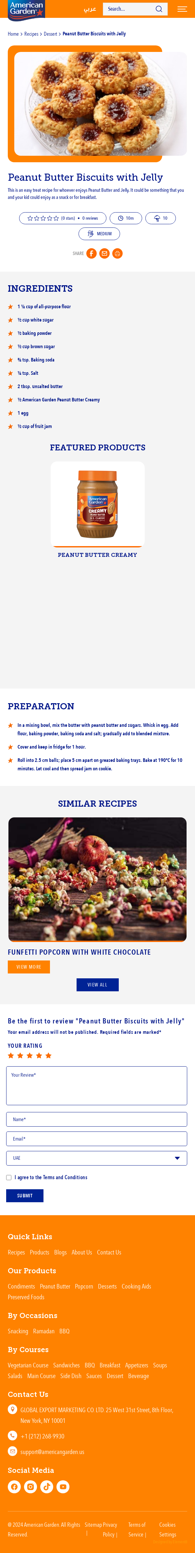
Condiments (21, 1286)
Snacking (18, 1331)
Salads (15, 1375)
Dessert (50, 34)
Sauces (94, 1375)
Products (39, 1252)
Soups (160, 1365)
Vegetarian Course (28, 1365)
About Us (82, 1252)
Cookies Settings (167, 1529)
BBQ (64, 1331)
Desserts (107, 1286)
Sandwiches (66, 1365)
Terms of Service (136, 1529)
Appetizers (136, 1365)
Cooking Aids (136, 1286)
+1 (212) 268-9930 (42, 1436)
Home (13, 34)
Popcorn (84, 1286)
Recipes (31, 34)
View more (29, 971)
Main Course (41, 1375)
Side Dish (70, 1375)
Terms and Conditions (64, 1177)
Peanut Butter (55, 1286)
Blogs (60, 1252)
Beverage (138, 1375)
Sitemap (93, 1524)
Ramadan (44, 1331)
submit (24, 1197)
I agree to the (46, 1177)
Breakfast (110, 1365)
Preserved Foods (26, 1296)
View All (97, 985)
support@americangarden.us (52, 1451)
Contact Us (109, 1252)
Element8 (180, 1542)
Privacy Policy (110, 1529)
